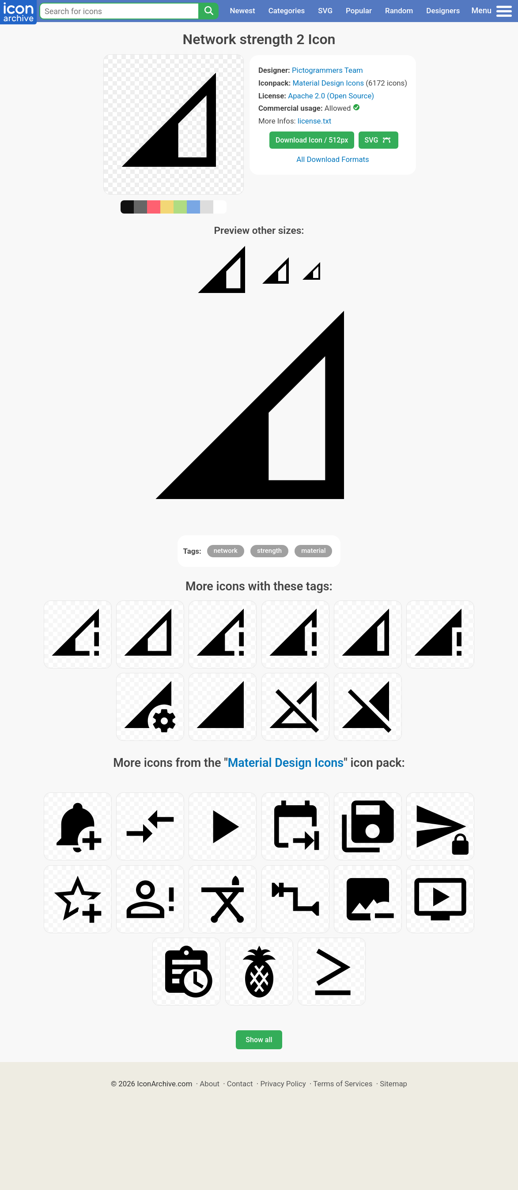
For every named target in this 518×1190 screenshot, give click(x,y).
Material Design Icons (328, 83)
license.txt (314, 120)
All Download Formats (332, 159)
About (209, 1083)
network (226, 551)
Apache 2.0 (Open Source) (331, 95)
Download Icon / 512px (312, 140)
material (313, 551)
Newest (242, 10)
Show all (259, 1040)
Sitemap (393, 1083)
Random (399, 10)
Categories (286, 10)
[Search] (208, 11)
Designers (443, 10)
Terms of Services (342, 1083)
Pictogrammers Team (327, 70)
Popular (359, 10)
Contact (240, 1083)
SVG (325, 10)
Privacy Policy (283, 1083)
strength (269, 551)
